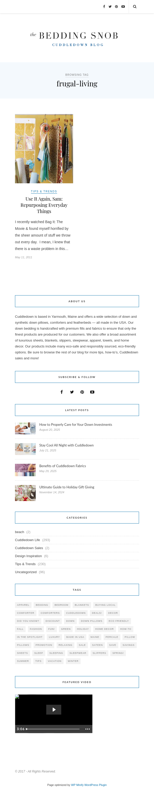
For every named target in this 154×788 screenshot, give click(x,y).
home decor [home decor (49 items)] (104, 629)
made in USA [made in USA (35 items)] (75, 637)
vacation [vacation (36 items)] (54, 661)
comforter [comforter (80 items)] (25, 613)
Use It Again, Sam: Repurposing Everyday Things (44, 205)
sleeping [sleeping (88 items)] (56, 653)
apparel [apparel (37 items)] (23, 605)
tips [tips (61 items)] (38, 661)
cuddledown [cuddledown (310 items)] (76, 613)
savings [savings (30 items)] (128, 645)
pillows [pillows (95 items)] (23, 645)
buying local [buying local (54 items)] (105, 605)
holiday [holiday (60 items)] (83, 629)
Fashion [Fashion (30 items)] (36, 629)
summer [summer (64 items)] (23, 661)
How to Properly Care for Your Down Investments (75, 424)
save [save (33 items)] (112, 645)
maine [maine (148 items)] (95, 637)
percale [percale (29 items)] (112, 637)
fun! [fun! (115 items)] (51, 629)
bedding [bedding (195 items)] (42, 605)
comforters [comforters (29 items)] (50, 613)
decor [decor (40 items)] (113, 613)
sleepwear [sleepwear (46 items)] (78, 653)
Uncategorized (26, 572)
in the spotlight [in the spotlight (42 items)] (30, 637)
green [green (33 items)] (66, 629)
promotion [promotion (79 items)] (44, 645)
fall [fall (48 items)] (20, 629)
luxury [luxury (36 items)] (54, 637)
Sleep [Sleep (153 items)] (38, 653)
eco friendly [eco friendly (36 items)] (119, 621)
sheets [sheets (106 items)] (22, 653)
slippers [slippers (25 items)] (99, 653)
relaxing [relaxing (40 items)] (66, 645)
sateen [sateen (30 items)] (97, 645)
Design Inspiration (28, 556)
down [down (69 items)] (70, 621)
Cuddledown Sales (29, 548)
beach (19, 532)
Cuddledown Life (27, 540)
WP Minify (77, 784)
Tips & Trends (44, 191)
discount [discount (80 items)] (52, 621)
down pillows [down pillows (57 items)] (91, 621)
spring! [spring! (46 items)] (118, 653)
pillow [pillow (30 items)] (130, 637)
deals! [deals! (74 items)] (97, 613)
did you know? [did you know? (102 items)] (28, 621)
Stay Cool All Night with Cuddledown (67, 445)
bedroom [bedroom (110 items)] (61, 605)
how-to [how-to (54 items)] (125, 629)
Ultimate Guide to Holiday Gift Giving (66, 487)
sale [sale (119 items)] (82, 645)
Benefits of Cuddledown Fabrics (62, 466)
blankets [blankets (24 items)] (82, 605)
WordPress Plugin (95, 784)
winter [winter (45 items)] (73, 661)
